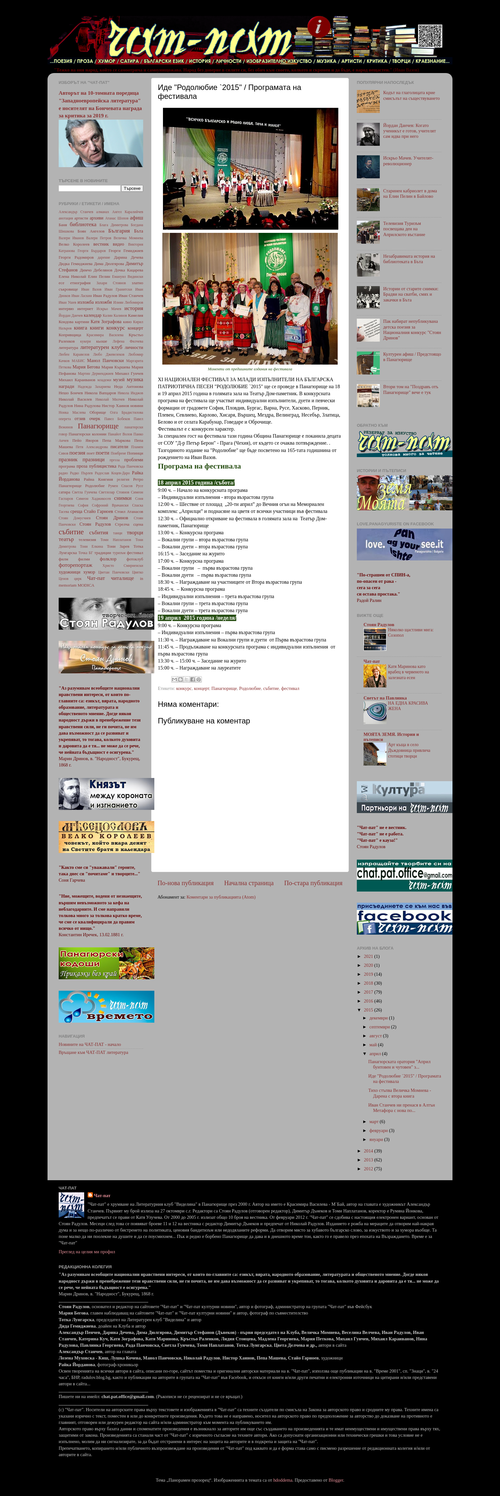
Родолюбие (250, 688)
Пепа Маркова (116, 440)
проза (82, 466)
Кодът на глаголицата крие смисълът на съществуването (411, 95)
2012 (369, 1168)
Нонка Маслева (72, 412)
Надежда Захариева (94, 387)
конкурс (184, 688)
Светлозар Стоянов (114, 492)
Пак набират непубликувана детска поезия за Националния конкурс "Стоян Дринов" (412, 329)
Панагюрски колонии (88, 434)
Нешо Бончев (71, 392)
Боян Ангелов (91, 231)
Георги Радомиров (76, 257)
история (133, 308)
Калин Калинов (115, 315)
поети (102, 453)
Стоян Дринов (112, 517)
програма (67, 466)
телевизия (87, 539)
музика (135, 379)
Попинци (135, 453)
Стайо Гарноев (98, 511)
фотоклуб (135, 559)
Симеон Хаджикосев (93, 498)
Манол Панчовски (105, 360)
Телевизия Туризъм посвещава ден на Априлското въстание (404, 229)
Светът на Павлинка (385, 697)
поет (91, 453)
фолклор (108, 558)
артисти (81, 218)
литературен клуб (101, 347)
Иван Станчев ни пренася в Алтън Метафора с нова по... (401, 1107)
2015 (369, 1009)
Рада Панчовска (130, 466)
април (376, 1053)
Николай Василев (75, 399)
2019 (369, 974)
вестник (101, 244)
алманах (102, 212)
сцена (138, 524)
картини (82, 321)
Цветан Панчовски (113, 572)
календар (92, 315)
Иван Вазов (91, 289)
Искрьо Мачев (109, 309)
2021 (369, 956)
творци (135, 533)
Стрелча (122, 524)
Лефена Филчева (128, 341)
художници (69, 571)
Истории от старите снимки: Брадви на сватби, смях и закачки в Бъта (410, 294)
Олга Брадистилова (126, 412)
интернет (85, 308)
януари (377, 1139)
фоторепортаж (75, 565)
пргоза (115, 460)
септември (380, 1026)
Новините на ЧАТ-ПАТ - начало (90, 1044)
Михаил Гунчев (129, 373)
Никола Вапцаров (100, 392)
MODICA (85, 585)
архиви (96, 217)
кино (127, 321)
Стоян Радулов (95, 524)
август (376, 1035)
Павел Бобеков (117, 419)
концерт (201, 688)
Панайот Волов (120, 434)
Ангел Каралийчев (127, 212)
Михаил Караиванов (77, 379)
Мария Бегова (86, 366)
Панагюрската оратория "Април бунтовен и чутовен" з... (399, 1064)
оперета (65, 419)
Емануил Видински (127, 276)
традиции (102, 552)
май (374, 1044)
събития (98, 533)
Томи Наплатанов (115, 540)
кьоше (101, 341)
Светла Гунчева (84, 492)
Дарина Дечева (128, 257)
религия (123, 479)
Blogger (335, 1480)
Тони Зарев (118, 546)
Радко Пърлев (81, 473)
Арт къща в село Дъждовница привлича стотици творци (409, 750)
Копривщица (70, 334)
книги (97, 328)
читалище (122, 578)
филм (63, 559)
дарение (104, 257)
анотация (66, 218)
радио (63, 473)
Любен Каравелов (74, 354)
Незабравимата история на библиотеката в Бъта (409, 259)
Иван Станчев (131, 295)
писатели (120, 446)
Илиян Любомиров (128, 302)
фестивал (290, 688)
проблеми (133, 459)
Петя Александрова (92, 447)
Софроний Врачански (110, 505)
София (83, 505)
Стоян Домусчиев (75, 518)
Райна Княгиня (98, 479)
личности (134, 347)
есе (61, 282)
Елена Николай (72, 276)
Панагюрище (224, 688)
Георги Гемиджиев (126, 250)
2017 (369, 992)
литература (68, 347)
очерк (94, 418)
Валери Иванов (71, 238)
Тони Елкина (91, 546)
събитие (271, 688)
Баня (63, 224)
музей (119, 379)
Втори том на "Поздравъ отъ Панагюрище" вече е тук (410, 389)
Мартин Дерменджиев (95, 373)
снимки (123, 498)
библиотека (83, 224)
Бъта (138, 230)
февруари (379, 1130)
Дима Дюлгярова (109, 263)
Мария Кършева (115, 367)
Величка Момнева (128, 238)
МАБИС (78, 361)
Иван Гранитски (118, 289)
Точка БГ (85, 553)
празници (94, 459)
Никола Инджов (130, 393)
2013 (369, 1159)
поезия (77, 453)
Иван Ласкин (81, 296)
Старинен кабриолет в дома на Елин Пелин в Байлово (410, 193)
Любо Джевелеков (108, 354)
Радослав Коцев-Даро (112, 473)
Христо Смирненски (122, 565)
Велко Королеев (74, 244)
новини (136, 405)
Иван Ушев (67, 302)
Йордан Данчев (71, 315)
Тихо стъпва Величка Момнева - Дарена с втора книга (399, 1093)
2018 (369, 983)
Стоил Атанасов (128, 511)
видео (118, 244)
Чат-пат (96, 578)
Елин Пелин (99, 276)
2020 (369, 965)
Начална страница (249, 882)
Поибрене (118, 453)
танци (117, 533)
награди (66, 386)
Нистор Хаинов (115, 405)
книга (80, 328)
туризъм (119, 553)
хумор (89, 571)
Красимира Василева (104, 335)
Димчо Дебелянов (96, 270)
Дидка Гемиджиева (75, 263)
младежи (104, 380)
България (119, 231)
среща (76, 511)
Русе (139, 486)
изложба (85, 302)
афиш (136, 218)
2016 (369, 1001)
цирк (78, 579)
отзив (80, 418)
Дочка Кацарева (128, 270)
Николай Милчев (109, 399)
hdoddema (282, 1480)
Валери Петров (98, 238)
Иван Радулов (105, 295)
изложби (103, 302)
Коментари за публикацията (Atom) (221, 897)
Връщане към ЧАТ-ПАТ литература (93, 1052)
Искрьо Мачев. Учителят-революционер (408, 160)
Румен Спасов (120, 486)
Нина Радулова (87, 405)
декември (379, 1017)
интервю (66, 308)
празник (68, 459)
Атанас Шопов (117, 218)
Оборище (98, 412)
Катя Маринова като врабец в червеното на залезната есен (408, 672)
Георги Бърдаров (92, 251)
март (375, 1121)
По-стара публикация (313, 882)
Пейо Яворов (85, 440)
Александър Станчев (76, 212)
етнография (80, 282)
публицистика (102, 466)
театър (66, 539)
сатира (64, 492)
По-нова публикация (186, 882)
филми (84, 559)
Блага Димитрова (113, 225)
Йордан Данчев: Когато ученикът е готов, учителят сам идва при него (409, 131)
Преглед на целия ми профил (87, 1251)
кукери (85, 341)
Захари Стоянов (111, 283)
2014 (369, 1150)
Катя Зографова (106, 321)
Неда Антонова (128, 386)
